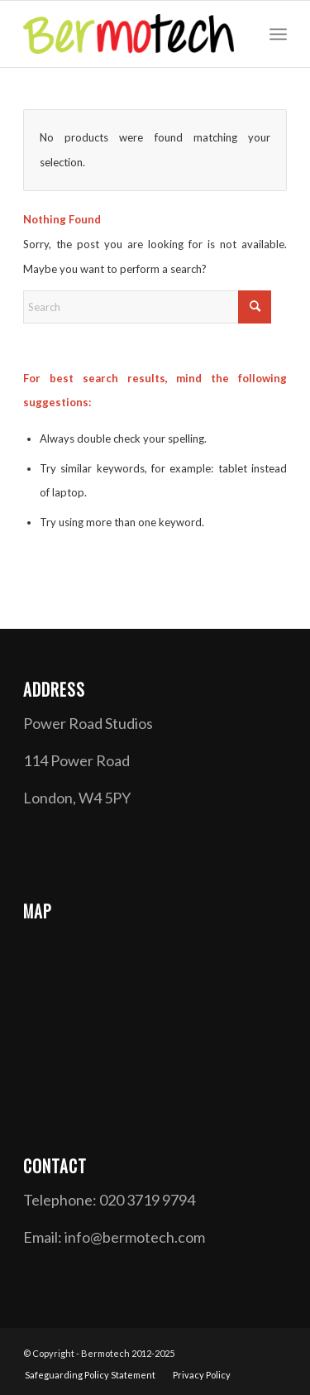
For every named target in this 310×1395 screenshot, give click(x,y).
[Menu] (278, 34)
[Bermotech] (128, 34)
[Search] (147, 307)
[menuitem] (278, 34)
